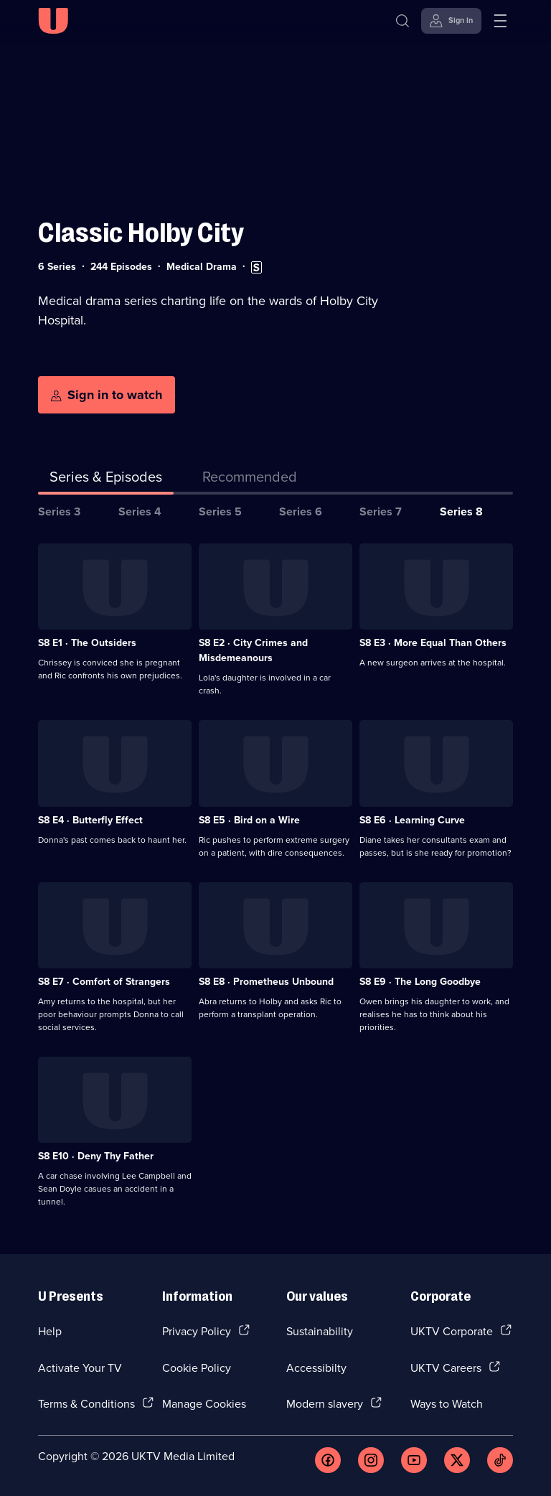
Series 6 (300, 511)
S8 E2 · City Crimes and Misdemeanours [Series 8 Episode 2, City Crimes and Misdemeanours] (253, 650)
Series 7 (380, 511)
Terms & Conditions (86, 1403)
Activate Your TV (80, 1367)
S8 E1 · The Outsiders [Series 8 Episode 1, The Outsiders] (87, 642)
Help (50, 1331)
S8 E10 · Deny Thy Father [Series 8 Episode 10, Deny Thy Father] (96, 1156)
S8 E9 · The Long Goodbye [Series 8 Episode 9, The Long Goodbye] (420, 981)
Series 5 (220, 511)
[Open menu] (500, 21)
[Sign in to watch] (106, 394)
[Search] (402, 21)
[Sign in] (451, 21)
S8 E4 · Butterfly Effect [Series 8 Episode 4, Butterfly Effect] (90, 820)
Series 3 (59, 511)
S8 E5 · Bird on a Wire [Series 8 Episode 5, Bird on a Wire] (249, 820)
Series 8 (461, 511)
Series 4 (139, 511)
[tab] (250, 479)
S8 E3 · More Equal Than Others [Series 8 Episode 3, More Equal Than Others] (433, 642)
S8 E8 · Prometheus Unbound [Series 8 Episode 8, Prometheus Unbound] (266, 981)
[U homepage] (53, 21)
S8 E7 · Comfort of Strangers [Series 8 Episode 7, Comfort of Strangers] (104, 981)
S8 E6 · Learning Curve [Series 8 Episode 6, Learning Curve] (412, 820)
